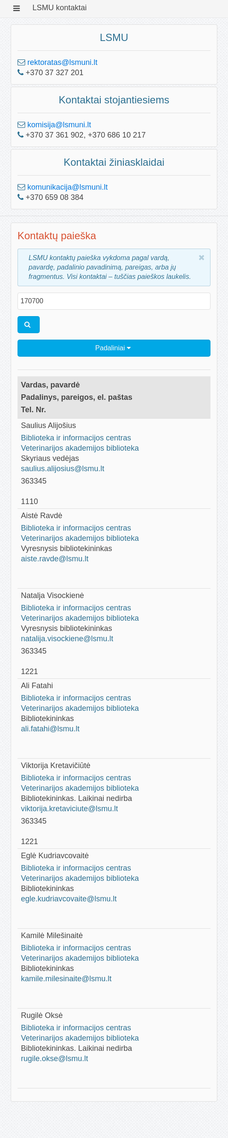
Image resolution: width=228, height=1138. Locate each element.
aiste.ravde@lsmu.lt (54, 558)
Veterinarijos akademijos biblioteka (80, 448)
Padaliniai (113, 348)
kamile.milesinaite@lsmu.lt (66, 978)
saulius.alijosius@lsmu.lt (62, 468)
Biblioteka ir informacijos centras (76, 438)
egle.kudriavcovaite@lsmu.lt (69, 899)
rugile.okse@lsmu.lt (54, 1058)
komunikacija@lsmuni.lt (67, 187)
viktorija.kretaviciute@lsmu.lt (69, 808)
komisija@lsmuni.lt (59, 124)
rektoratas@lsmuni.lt (62, 62)
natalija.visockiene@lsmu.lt (67, 638)
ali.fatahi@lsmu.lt (50, 728)
